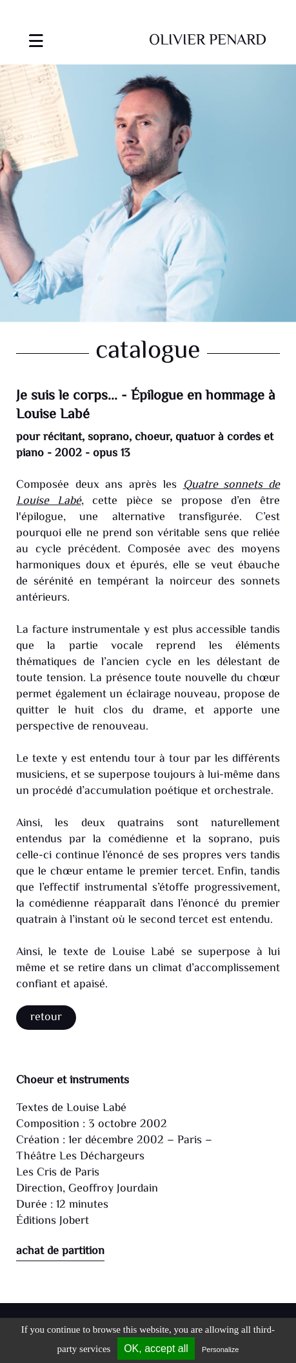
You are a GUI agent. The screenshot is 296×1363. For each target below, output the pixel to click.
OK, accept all (156, 1348)
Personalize (220, 1349)
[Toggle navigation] (36, 33)
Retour (46, 1018)
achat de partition (60, 1251)
